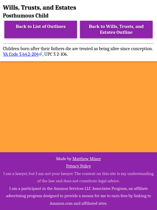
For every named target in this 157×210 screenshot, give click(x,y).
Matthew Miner (86, 158)
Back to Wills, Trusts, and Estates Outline (116, 29)
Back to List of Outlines (41, 26)
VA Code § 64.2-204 (21, 54)
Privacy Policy (78, 166)
